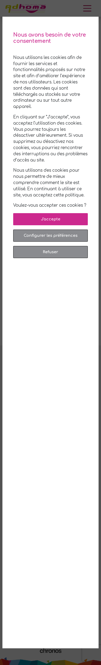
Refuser (50, 252)
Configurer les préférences (51, 235)
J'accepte (50, 219)
